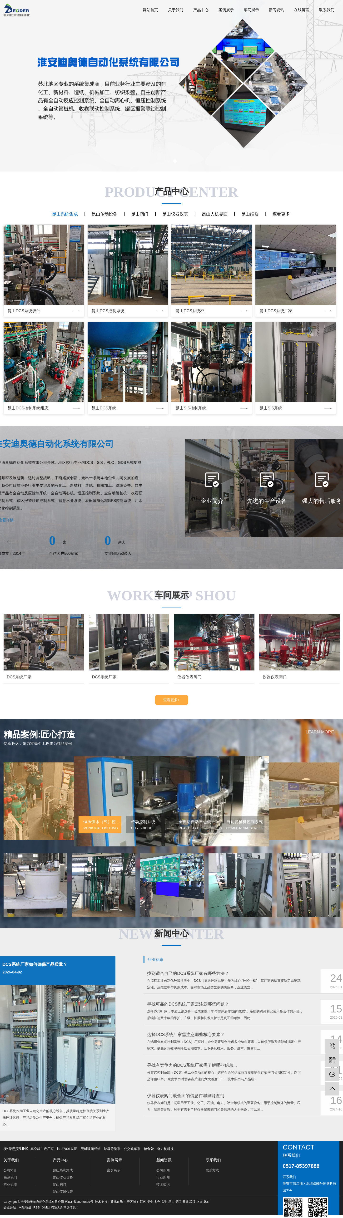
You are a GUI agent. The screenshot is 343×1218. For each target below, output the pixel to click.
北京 (207, 1201)
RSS (36, 1207)
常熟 (164, 1201)
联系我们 (326, 10)
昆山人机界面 (215, 214)
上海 (199, 1201)
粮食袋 (149, 1149)
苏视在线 (116, 1201)
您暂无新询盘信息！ (65, 1207)
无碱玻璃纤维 (91, 1149)
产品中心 (201, 10)
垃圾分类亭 (112, 1149)
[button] (168, 161)
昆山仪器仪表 (175, 214)
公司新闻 (163, 1170)
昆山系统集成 (65, 214)
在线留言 (301, 10)
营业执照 (10, 1184)
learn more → (322, 918)
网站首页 (150, 10)
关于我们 (175, 10)
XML (45, 1207)
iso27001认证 (67, 1149)
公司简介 (10, 1170)
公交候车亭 (132, 1149)
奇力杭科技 (165, 1149)
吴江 (178, 1201)
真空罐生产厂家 (42, 1149)
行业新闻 (163, 1177)
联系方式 (212, 1170)
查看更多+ (282, 214)
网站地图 (25, 1207)
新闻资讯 (276, 10)
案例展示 (226, 10)
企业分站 (10, 1207)
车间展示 (251, 10)
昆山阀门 (139, 214)
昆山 (171, 1201)
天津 (185, 1201)
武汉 (192, 1201)
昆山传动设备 (104, 214)
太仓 (157, 1201)
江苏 (143, 1201)
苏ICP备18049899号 (79, 1201)
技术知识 (163, 1184)
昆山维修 (249, 214)
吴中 (150, 1201)
